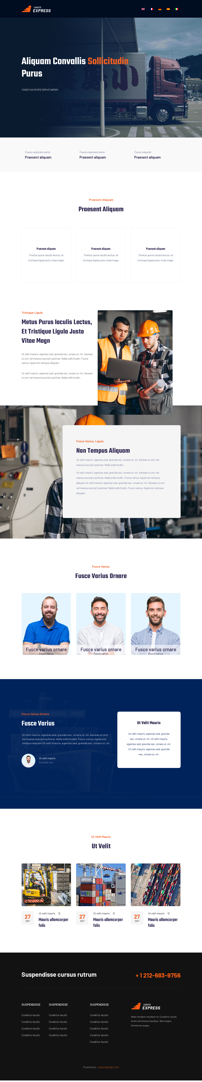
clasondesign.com (108, 1068)
